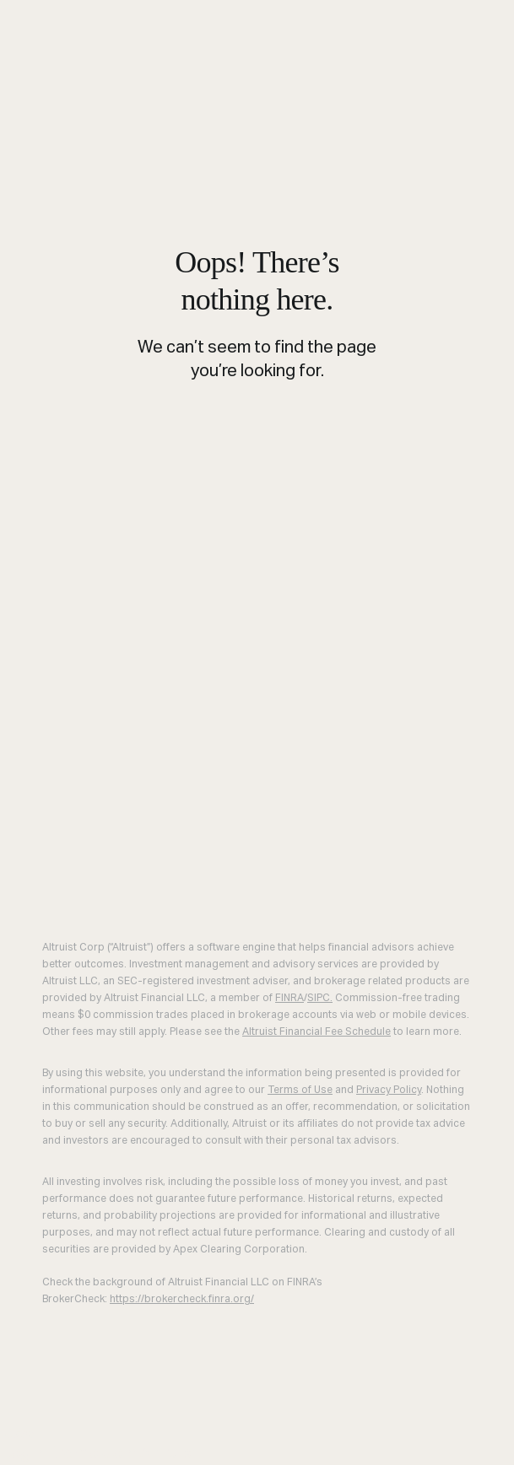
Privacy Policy (388, 1090)
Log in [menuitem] (23, 1453)
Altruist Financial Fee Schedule (316, 1032)
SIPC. (320, 999)
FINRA (289, 999)
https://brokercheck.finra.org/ (182, 1300)
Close (18, 1433)
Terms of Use (300, 1090)
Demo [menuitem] (74, 1453)
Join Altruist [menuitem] (149, 1453)
